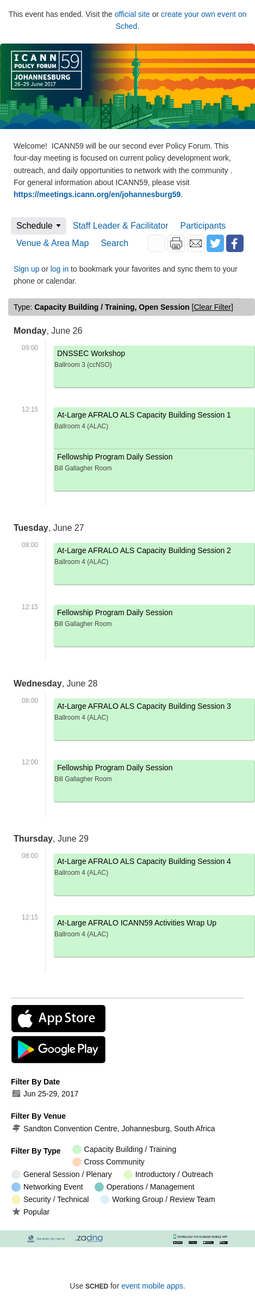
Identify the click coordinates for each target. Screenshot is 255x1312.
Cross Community (108, 1162)
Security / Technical (50, 1199)
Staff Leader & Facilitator (121, 225)
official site (132, 14)
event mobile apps (152, 1286)
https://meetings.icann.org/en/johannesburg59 (97, 194)
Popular (30, 1211)
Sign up (26, 269)
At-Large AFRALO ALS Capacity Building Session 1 (154, 422)
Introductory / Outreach (168, 1174)
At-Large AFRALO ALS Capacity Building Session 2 (154, 557)
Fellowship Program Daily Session (154, 464)
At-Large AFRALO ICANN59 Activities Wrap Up (154, 930)
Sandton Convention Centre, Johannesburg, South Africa (113, 1128)
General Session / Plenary (61, 1174)
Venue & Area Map (52, 243)
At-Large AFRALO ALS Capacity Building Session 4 (154, 868)
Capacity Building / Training (124, 1149)
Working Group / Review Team (157, 1199)
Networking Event (47, 1187)
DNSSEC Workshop (154, 360)
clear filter (212, 307)
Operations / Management (145, 1187)
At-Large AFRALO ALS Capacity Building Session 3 (154, 713)
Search (114, 243)
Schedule (34, 225)
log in (60, 269)
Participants (203, 225)
